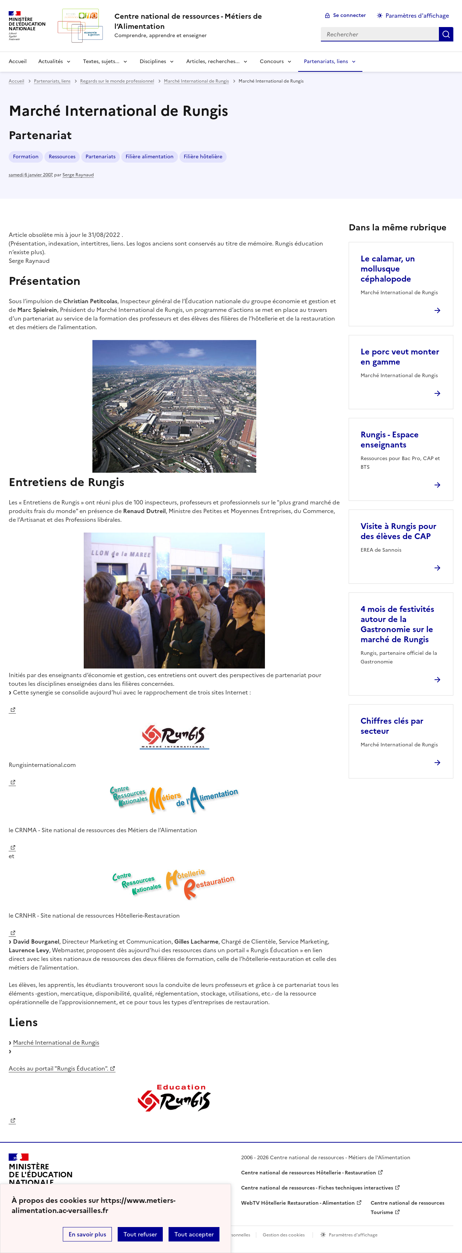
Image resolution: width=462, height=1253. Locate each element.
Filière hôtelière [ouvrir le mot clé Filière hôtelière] (203, 156)
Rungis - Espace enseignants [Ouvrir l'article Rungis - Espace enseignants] (390, 440)
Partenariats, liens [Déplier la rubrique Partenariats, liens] (326, 61)
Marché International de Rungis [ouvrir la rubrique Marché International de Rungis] (196, 81)
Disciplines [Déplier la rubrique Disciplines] (153, 61)
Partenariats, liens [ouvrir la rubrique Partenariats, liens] (52, 81)
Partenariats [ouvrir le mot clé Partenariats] (101, 156)
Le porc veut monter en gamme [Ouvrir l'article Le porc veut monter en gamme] (400, 357)
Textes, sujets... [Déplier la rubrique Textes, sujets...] (101, 61)
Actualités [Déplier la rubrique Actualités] (50, 61)
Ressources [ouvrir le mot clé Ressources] (62, 156)
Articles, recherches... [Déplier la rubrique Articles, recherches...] (213, 61)
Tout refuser (140, 1234)
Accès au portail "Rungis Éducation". (58, 1068)
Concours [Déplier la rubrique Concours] (272, 61)
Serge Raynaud (78, 175)
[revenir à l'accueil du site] (211, 21)
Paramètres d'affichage (353, 1235)
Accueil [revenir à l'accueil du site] (18, 61)
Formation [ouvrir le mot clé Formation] (26, 156)
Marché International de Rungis (56, 1042)
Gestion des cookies (284, 1235)
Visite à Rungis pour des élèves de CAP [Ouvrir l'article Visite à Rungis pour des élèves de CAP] (398, 531)
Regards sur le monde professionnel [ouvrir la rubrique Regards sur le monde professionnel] (117, 81)
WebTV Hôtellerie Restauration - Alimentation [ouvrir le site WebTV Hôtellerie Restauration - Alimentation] (298, 1203)
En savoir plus (87, 1234)
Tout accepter (194, 1234)
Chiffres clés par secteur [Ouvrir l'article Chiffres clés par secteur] (392, 726)
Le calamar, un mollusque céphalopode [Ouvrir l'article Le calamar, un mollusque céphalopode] (388, 269)
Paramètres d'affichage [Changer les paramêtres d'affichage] (417, 15)
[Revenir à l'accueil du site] (41, 1178)
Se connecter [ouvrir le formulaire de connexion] (349, 15)
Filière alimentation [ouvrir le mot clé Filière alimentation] (150, 156)
